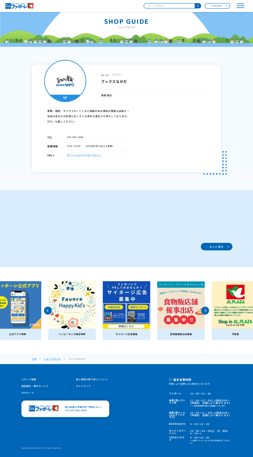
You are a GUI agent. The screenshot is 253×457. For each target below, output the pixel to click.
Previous (48, 310)
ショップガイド (52, 359)
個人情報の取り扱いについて (92, 379)
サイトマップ (83, 386)
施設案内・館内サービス (34, 386)
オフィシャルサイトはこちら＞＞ (84, 154)
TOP (34, 359)
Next (205, 310)
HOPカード (27, 393)
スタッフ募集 (28, 379)
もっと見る (216, 246)
